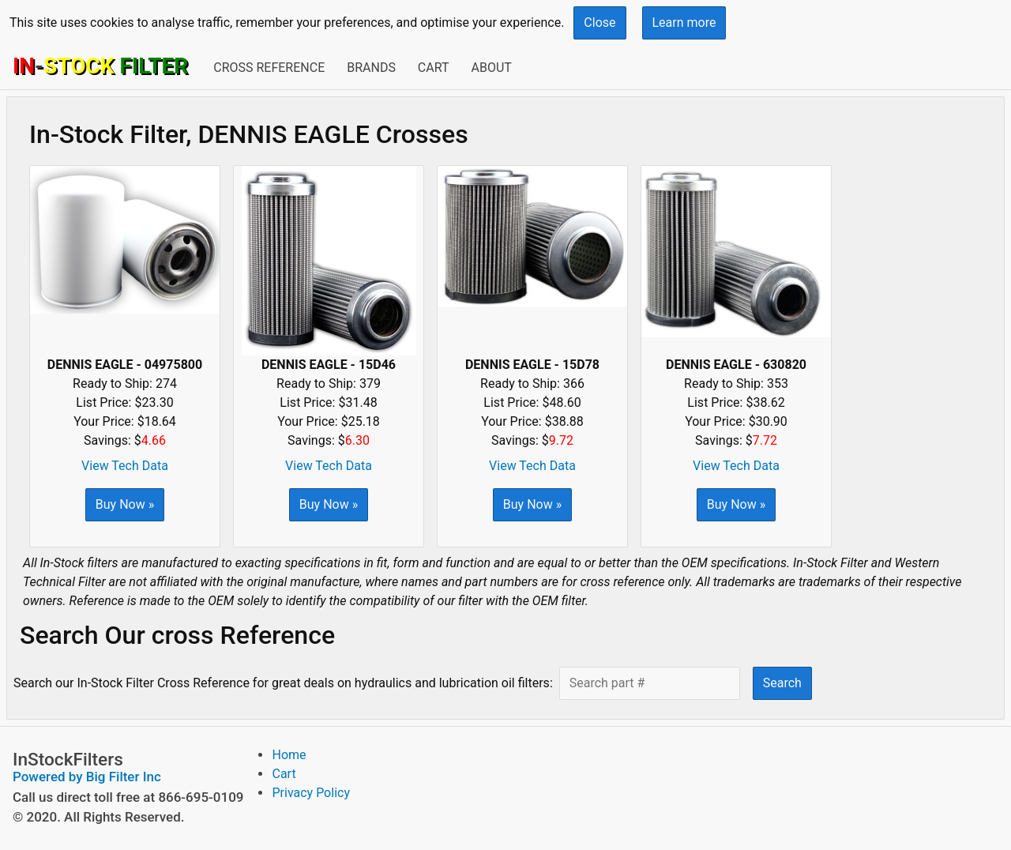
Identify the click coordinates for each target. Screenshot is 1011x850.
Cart (433, 67)
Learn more (684, 22)
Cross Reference (269, 67)
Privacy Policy (311, 792)
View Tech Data (124, 465)
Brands (371, 67)
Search (782, 682)
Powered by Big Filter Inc (87, 776)
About (491, 67)
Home (289, 754)
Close (599, 22)
